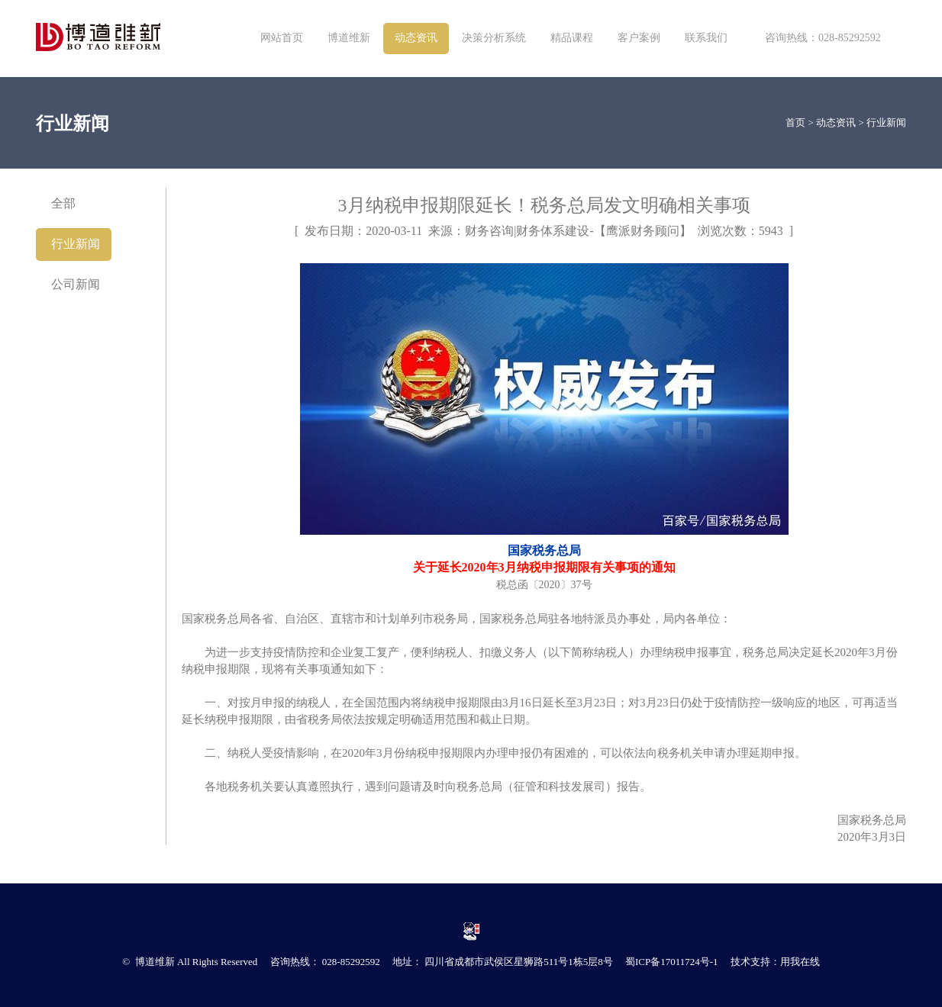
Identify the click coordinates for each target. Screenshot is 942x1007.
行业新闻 (886, 122)
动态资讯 (416, 37)
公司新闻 (75, 284)
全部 (63, 203)
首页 (795, 122)
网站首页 (281, 37)
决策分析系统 (494, 37)
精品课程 (571, 37)
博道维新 (348, 37)
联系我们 (706, 37)
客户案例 (639, 37)
